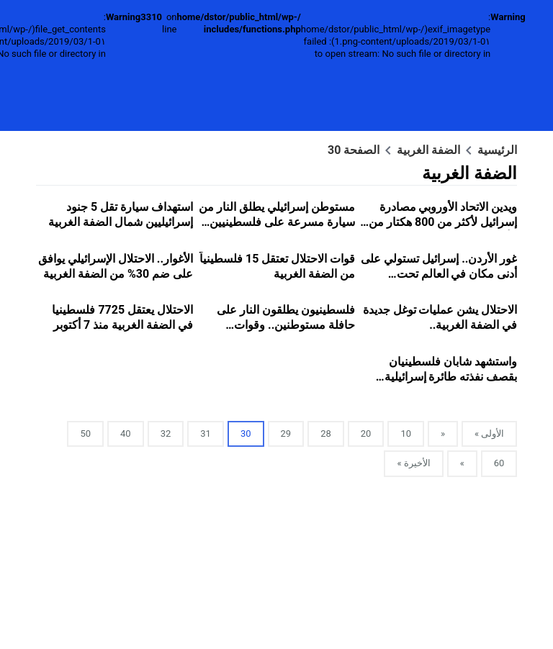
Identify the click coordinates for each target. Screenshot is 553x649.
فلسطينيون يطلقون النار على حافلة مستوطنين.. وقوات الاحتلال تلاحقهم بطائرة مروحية (281, 325)
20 (366, 433)
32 (166, 433)
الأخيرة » (413, 463)
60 (499, 463)
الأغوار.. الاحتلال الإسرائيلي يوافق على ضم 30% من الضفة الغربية (115, 266)
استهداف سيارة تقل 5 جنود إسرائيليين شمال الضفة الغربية (120, 214)
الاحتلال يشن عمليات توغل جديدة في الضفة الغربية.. (440, 317)
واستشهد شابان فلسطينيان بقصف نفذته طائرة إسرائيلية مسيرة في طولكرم (451, 377)
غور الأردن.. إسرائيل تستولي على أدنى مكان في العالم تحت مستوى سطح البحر (439, 274)
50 (85, 433)
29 (286, 433)
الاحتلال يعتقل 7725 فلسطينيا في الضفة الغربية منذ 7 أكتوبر (122, 317)
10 (405, 433)
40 (125, 433)
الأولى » (489, 433)
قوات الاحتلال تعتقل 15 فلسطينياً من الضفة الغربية (277, 266)
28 (325, 433)
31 (205, 433)
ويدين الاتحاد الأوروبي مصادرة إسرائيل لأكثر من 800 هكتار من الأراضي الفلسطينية (443, 222)
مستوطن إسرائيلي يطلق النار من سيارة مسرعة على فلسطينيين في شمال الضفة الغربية (277, 222)
